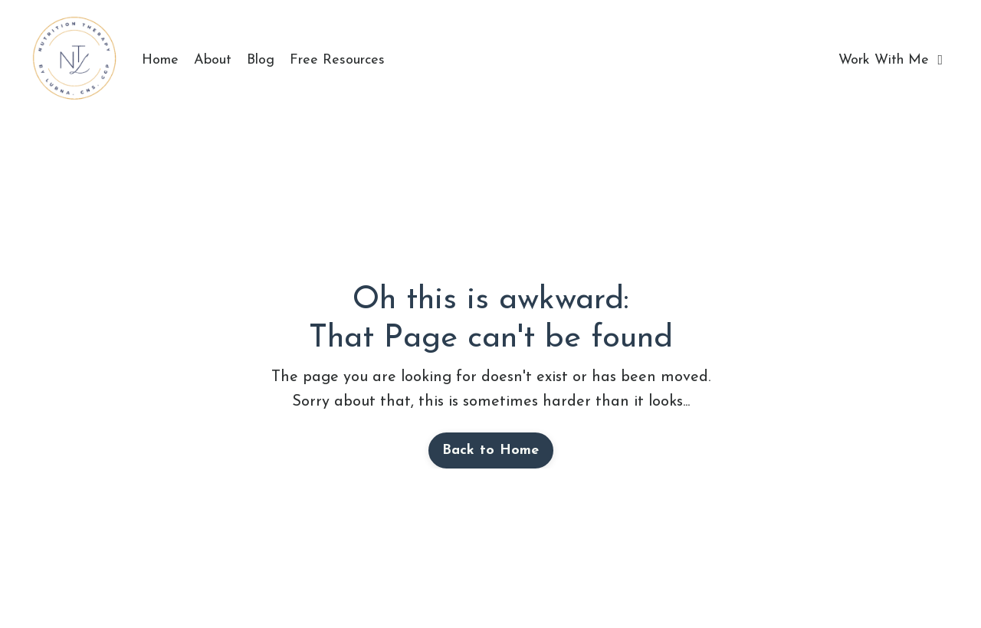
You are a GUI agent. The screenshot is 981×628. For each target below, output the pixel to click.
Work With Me (890, 60)
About (212, 60)
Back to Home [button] (491, 450)
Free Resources (337, 60)
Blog (260, 60)
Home (160, 60)
